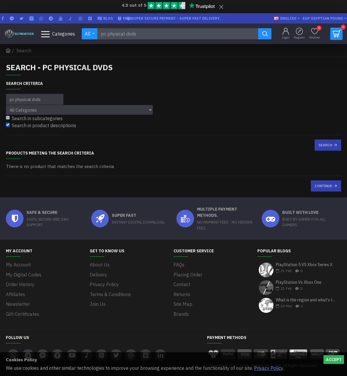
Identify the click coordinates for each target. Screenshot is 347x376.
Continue (323, 186)
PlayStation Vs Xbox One (298, 282)
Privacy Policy (268, 368)
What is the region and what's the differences (306, 300)
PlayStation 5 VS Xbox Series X (304, 265)
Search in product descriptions (41, 125)
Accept (334, 359)
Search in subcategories (34, 118)
